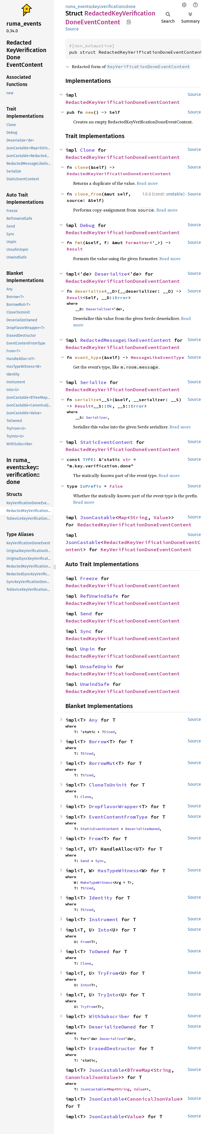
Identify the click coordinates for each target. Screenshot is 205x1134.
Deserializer (99, 309)
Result (75, 249)
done (131, 6)
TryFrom (108, 973)
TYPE (88, 459)
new (89, 112)
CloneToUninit (108, 785)
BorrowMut (102, 763)
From (95, 838)
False (116, 486)
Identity (100, 898)
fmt (79, 242)
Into (103, 930)
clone (81, 167)
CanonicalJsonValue (91, 1077)
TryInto (108, 995)
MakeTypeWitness (96, 882)
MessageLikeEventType (157, 357)
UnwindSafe (94, 684)
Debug (87, 225)
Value (160, 517)
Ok (109, 406)
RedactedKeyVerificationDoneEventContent (122, 102)
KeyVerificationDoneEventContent (146, 549)
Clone (87, 150)
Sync (86, 631)
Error (121, 297)
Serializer (96, 417)
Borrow (98, 741)
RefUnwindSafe (99, 596)
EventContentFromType (118, 817)
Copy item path (128, 21)
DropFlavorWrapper (114, 806)
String (139, 517)
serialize (87, 399)
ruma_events (77, 6)
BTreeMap (139, 1070)
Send (86, 614)
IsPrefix (90, 486)
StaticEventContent (106, 442)
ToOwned (99, 951)
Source (72, 29)
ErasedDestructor (112, 1048)
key (96, 6)
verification (112, 6)
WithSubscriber (109, 1016)
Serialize (93, 382)
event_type (88, 357)
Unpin (87, 649)
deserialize (89, 291)
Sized (109, 731)
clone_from (88, 194)
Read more (147, 183)
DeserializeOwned (142, 828)
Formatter (137, 242)
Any (93, 720)
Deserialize (111, 274)
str (127, 459)
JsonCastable (97, 517)
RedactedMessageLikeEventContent (125, 340)
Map (122, 517)
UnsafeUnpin (96, 666)
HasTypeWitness (118, 870)
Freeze (89, 578)
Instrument (103, 919)
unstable (174, 194)
